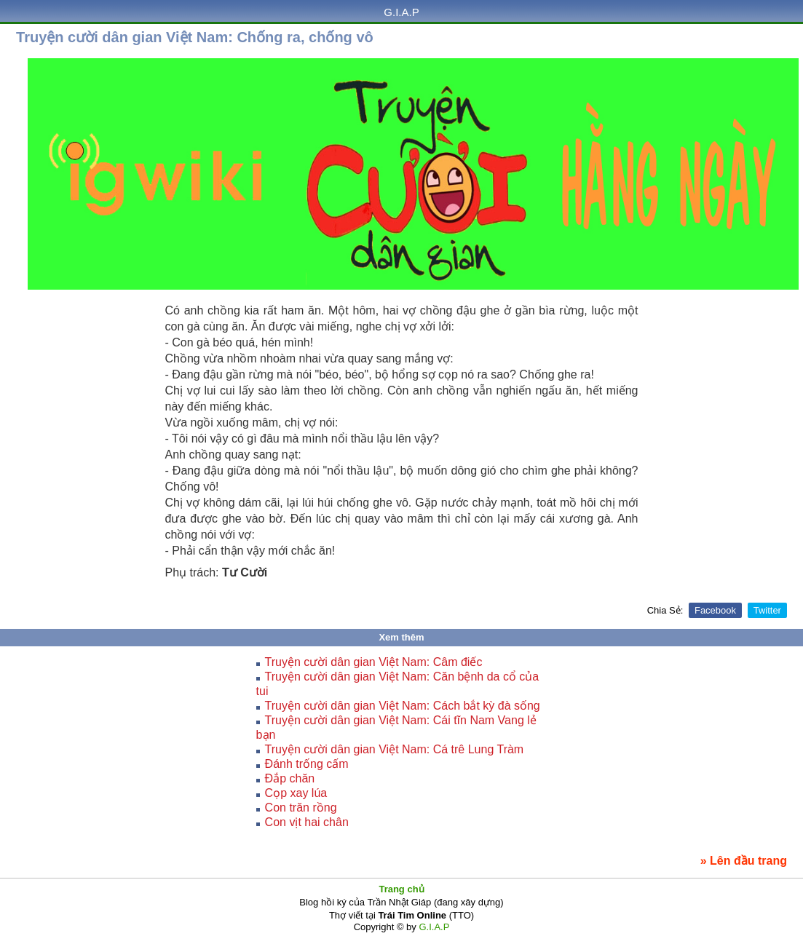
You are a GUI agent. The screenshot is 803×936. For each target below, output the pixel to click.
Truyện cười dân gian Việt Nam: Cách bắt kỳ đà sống (402, 705)
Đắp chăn (290, 778)
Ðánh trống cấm (307, 764)
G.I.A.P (401, 12)
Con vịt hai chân (307, 822)
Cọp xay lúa (296, 793)
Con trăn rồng (301, 807)
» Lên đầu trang (743, 860)
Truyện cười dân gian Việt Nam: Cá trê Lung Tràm (394, 749)
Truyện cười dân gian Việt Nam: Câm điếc (374, 662)
